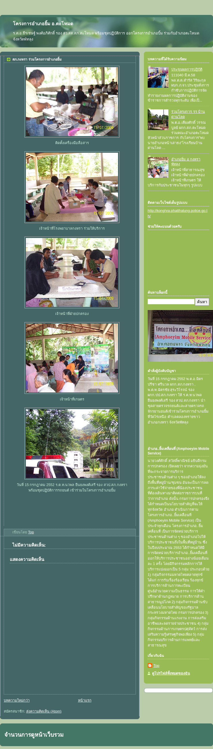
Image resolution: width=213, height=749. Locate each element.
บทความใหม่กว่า (17, 700)
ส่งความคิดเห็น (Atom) (43, 711)
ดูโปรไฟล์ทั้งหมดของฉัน (171, 673)
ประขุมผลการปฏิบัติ (186, 69)
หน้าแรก (85, 700)
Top (156, 666)
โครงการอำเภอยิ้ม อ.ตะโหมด (43, 23)
